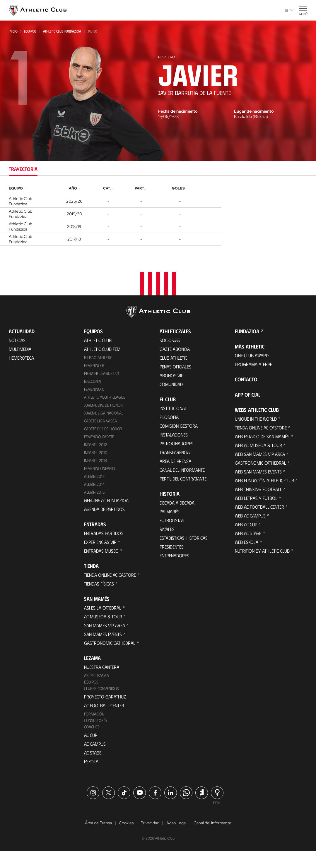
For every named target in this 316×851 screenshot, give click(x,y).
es (289, 10)
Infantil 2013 (95, 460)
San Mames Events (103, 634)
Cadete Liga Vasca (100, 420)
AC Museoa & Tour (103, 616)
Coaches (92, 726)
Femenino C (94, 389)
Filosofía (169, 417)
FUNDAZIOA (247, 331)
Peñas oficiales (175, 366)
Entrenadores (174, 555)
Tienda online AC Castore (110, 575)
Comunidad (171, 384)
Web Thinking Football (258, 489)
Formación (94, 713)
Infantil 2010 (95, 452)
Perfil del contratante (183, 478)
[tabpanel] (158, 215)
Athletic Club (98, 340)
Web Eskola (246, 542)
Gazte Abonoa (175, 349)
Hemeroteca (21, 358)
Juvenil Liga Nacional (103, 412)
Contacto (246, 379)
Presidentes (172, 546)
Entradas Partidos (103, 533)
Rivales (167, 529)
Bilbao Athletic (98, 357)
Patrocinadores (176, 443)
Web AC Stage (248, 533)
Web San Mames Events (258, 471)
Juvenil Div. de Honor (103, 404)
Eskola (91, 761)
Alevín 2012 (94, 476)
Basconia (92, 381)
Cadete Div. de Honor (103, 428)
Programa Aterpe (253, 364)
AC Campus (95, 744)
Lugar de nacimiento (254, 111)
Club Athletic (173, 358)
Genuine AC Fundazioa (106, 500)
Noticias (17, 340)
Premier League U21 (101, 373)
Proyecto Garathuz (105, 696)
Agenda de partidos (104, 509)
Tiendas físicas (99, 583)
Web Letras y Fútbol (256, 498)
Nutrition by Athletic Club (262, 551)
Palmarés (170, 511)
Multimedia (20, 349)
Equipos (30, 31)
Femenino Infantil (100, 468)
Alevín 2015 (94, 492)
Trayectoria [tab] (23, 169)
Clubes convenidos (101, 688)
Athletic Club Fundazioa (62, 31)
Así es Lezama (96, 675)
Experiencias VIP (100, 542)
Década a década (177, 502)
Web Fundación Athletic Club (264, 480)
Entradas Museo (101, 551)
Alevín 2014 (94, 484)
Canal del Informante (182, 470)
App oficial (247, 394)
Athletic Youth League (104, 397)
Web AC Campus (250, 515)
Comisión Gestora (179, 426)
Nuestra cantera (101, 667)
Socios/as (170, 340)
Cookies (126, 822)
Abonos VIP (171, 375)
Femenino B (94, 365)
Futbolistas (172, 520)
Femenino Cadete (99, 436)
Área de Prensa (175, 461)
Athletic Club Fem (102, 349)
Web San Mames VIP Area (260, 454)
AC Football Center (104, 705)
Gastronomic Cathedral (109, 643)
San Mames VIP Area (104, 625)
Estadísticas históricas (184, 538)
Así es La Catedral (102, 607)
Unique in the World (256, 419)
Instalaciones (174, 434)
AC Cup (90, 735)
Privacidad (150, 822)
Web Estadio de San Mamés (262, 436)
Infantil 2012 (95, 444)
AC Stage (92, 752)
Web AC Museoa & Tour (258, 445)
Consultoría (95, 720)
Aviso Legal (176, 822)
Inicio (13, 31)
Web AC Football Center (259, 507)
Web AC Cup (246, 524)
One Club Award (252, 355)
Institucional (173, 408)
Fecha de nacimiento (178, 111)
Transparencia (175, 452)
